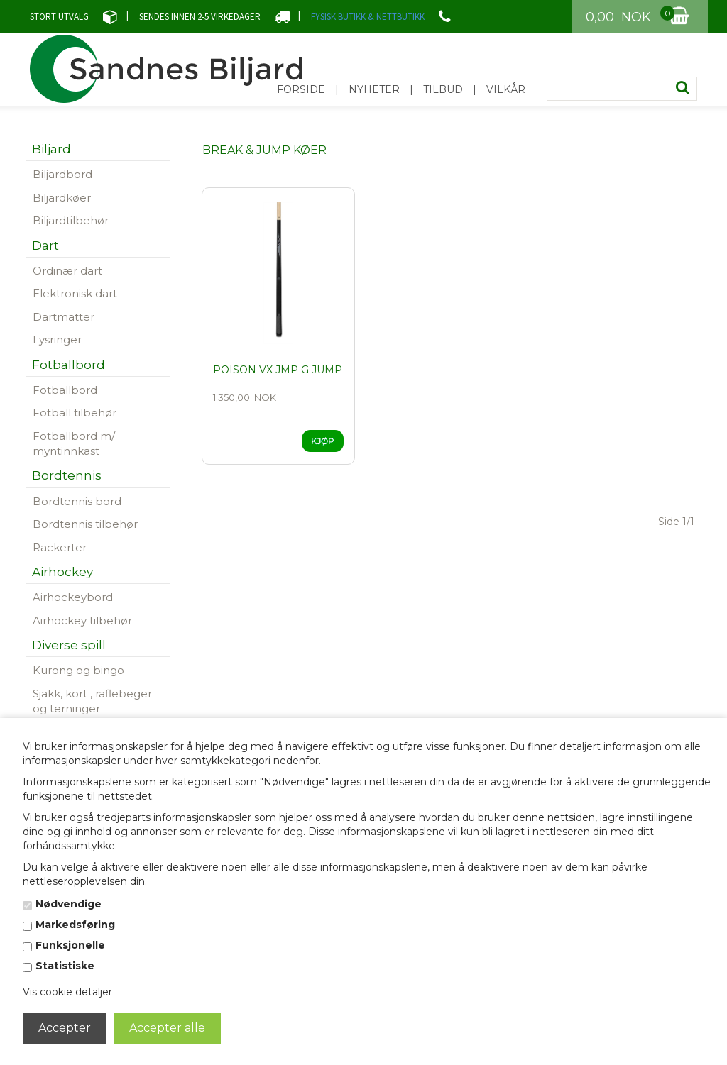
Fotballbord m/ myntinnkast (74, 443)
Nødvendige (68, 904)
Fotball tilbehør (74, 412)
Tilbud (443, 89)
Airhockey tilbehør (82, 620)
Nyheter (374, 89)
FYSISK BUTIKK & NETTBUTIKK (368, 17)
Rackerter (60, 547)
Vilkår (505, 89)
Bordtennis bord (77, 501)
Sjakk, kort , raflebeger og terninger (92, 701)
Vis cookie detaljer (67, 992)
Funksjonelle (70, 945)
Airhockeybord (73, 597)
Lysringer (57, 339)
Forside (301, 89)
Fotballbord (65, 390)
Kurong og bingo (78, 670)
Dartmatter (63, 317)
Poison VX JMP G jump (277, 369)
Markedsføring (75, 924)
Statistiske (64, 965)
